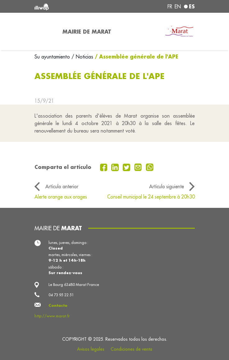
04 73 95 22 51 (61, 294)
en (178, 6)
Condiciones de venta (131, 349)
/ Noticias (82, 57)
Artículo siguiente (166, 186)
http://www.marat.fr (52, 316)
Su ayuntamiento (52, 57)
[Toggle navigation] (45, 31)
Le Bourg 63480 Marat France (73, 284)
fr (169, 6)
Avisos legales (90, 349)
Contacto (57, 305)
